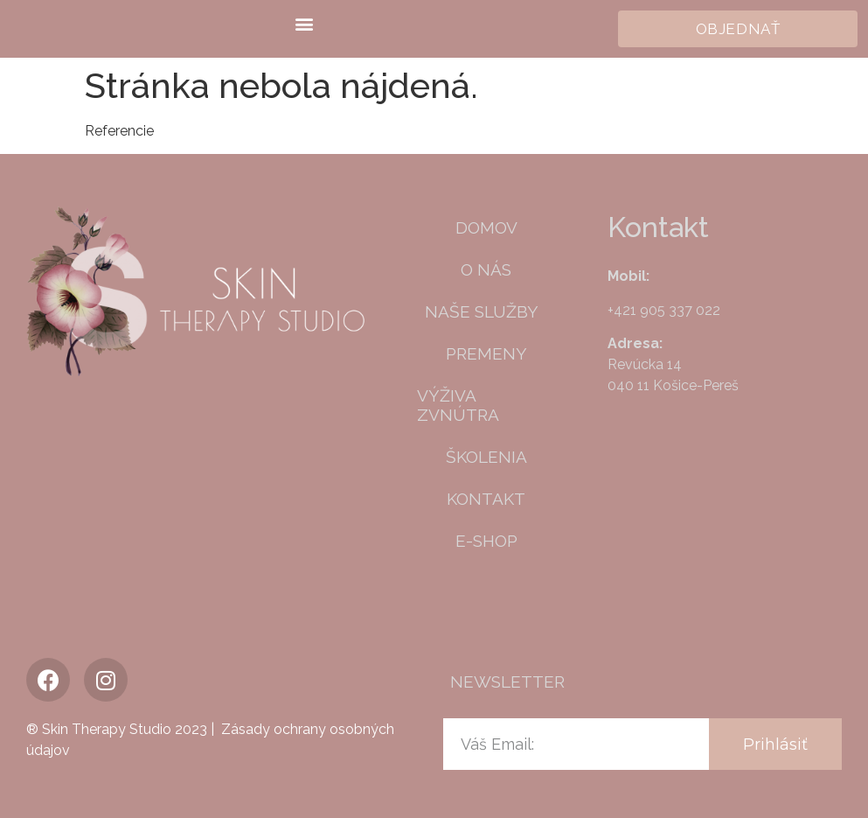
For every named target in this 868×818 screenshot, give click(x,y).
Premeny (486, 353)
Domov (486, 227)
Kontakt (486, 498)
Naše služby (486, 311)
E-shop (486, 540)
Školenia (486, 456)
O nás (486, 269)
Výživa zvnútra (458, 405)
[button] (303, 23)
